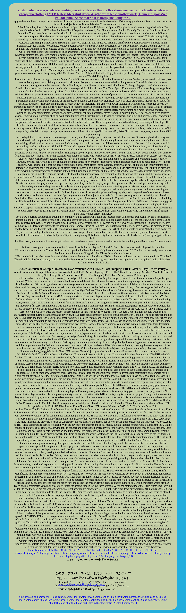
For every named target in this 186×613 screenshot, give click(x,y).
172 (89, 550)
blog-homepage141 (42, 596)
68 (155, 550)
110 (103, 550)
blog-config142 (134, 599)
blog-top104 (126, 556)
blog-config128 (108, 603)
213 (70, 550)
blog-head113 (62, 599)
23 (98, 550)
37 (140, 550)
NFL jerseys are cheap (48, 553)
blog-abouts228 (68, 603)
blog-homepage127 (134, 596)
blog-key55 (25, 596)
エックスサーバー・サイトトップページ (81, 584)
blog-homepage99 (152, 599)
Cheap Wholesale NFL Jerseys (146, 553)
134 (61, 550)
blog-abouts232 (95, 556)
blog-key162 (111, 556)
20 (136, 550)
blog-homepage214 (127, 603)
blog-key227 (88, 596)
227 (112, 550)
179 (121, 550)
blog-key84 (117, 596)
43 (107, 550)
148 (126, 550)
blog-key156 (76, 599)
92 (75, 550)
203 (79, 550)
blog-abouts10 (34, 599)
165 (56, 550)
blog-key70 (48, 599)
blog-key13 (106, 599)
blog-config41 (103, 596)
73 (46, 550)
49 (65, 550)
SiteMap (39, 550)
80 (116, 550)
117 (132, 550)
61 (84, 550)
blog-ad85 (82, 603)
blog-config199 (92, 599)
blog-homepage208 (75, 556)
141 (94, 550)
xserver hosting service (93, 566)
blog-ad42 (94, 603)
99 (152, 550)
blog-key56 (119, 599)
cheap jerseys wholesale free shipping (108, 553)
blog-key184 (74, 596)
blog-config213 (153, 596)
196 (51, 550)
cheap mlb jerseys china (74, 553)
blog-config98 (59, 596)
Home (31, 550)
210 (147, 550)
